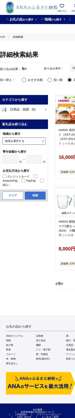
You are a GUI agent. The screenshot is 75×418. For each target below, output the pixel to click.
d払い (6, 184)
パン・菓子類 (43, 349)
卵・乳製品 (42, 354)
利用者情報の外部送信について (37, 412)
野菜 (8, 349)
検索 (35, 195)
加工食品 (41, 340)
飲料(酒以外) (43, 358)
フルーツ (11, 354)
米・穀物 (11, 358)
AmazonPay (10, 180)
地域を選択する (14, 141)
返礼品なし (12, 363)
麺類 (38, 345)
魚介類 (9, 345)
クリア (13, 195)
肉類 (8, 340)
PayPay (31, 180)
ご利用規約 (21, 414)
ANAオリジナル (14, 336)
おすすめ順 (35, 79)
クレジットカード (18, 176)
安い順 (58, 79)
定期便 (39, 336)
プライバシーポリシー (49, 414)
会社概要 (37, 409)
